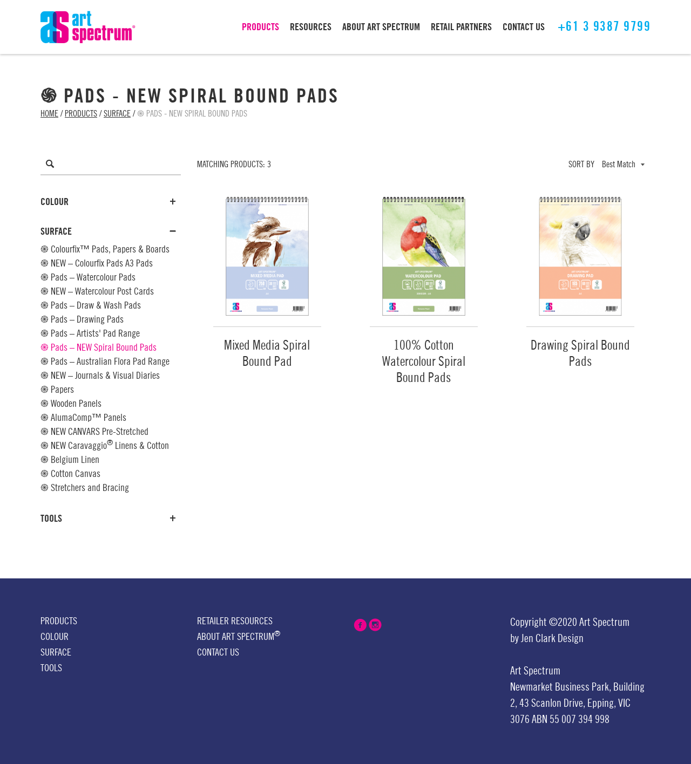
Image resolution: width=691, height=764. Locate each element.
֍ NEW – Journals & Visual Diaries (100, 375)
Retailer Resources (235, 621)
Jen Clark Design (552, 638)
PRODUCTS (260, 27)
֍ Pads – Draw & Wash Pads (90, 305)
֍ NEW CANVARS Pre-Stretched (94, 431)
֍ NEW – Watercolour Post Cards (97, 291)
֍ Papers (57, 389)
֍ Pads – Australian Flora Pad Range (105, 361)
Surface (117, 114)
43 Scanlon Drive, (552, 703)
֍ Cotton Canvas (70, 474)
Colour (107, 202)
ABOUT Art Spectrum (381, 27)
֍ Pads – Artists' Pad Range (90, 333)
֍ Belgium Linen (69, 460)
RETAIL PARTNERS (461, 27)
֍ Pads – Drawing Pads (82, 319)
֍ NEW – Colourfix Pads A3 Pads (96, 263)
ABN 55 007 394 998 (570, 719)
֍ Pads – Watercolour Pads (88, 277)
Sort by (581, 164)
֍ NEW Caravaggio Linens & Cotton (104, 445)
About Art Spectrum (238, 636)
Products (81, 114)
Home (49, 114)
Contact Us (218, 652)
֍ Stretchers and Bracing (84, 488)
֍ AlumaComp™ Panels (83, 417)
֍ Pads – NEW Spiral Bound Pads (98, 347)
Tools (107, 518)
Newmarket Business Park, (560, 687)
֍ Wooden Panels (70, 403)
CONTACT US (524, 27)
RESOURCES (310, 27)
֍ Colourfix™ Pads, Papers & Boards (105, 249)
